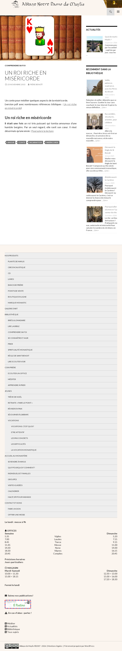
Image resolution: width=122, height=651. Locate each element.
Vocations (13, 420)
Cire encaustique (16, 267)
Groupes (12, 479)
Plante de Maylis (16, 261)
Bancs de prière (15, 285)
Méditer (12, 379)
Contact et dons (13, 503)
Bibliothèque (11, 314)
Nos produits (11, 255)
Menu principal (118, 11)
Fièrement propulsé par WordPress (79, 646)
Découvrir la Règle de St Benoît (110, 150)
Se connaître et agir (18, 338)
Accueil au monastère (16, 456)
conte (22, 142)
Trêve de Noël (15, 397)
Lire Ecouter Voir (16, 361)
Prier (10, 344)
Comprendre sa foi (15, 65)
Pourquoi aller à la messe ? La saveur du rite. (111, 209)
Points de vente (16, 291)
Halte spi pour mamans (19, 497)
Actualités (12, 626)
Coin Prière (10, 367)
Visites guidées (15, 485)
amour (10, 142)
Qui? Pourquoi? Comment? (21, 467)
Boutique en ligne (17, 297)
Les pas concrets (19, 438)
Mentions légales (55, 646)
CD (9, 273)
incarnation (36, 142)
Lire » (104, 107)
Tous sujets (13, 632)
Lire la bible (14, 326)
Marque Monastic (17, 302)
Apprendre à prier (16, 385)
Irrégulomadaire (16, 320)
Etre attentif (17, 432)
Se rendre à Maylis (17, 461)
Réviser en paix (15, 408)
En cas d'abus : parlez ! (20, 613)
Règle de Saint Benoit (18, 355)
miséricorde (52, 142)
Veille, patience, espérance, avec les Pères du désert (111, 86)
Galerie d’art (11, 308)
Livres (11, 279)
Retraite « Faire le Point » (20, 403)
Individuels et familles (19, 473)
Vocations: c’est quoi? (22, 426)
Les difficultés (18, 444)
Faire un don (14, 509)
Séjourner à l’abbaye (18, 414)
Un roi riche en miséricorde (25, 75)
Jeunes (8, 391)
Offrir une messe (16, 514)
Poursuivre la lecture (42, 130)
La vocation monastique (24, 450)
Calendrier (13, 491)
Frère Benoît (36, 84)
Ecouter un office (17, 373)
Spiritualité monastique (20, 350)
